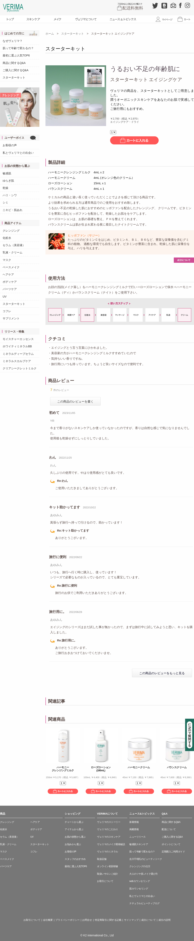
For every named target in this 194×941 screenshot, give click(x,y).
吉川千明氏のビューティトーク (145, 859)
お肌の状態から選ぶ (75, 836)
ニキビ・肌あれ (12, 210)
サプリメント (11, 318)
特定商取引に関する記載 (108, 920)
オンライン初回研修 (107, 866)
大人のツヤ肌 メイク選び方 (143, 873)
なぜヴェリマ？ (12, 40)
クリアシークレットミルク (20, 368)
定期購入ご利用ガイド (173, 851)
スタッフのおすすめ (75, 859)
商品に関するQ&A (14, 63)
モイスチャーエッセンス (18, 339)
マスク (7, 260)
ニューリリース (137, 836)
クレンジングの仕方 (139, 866)
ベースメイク (11, 267)
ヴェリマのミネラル (107, 851)
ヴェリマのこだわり (107, 829)
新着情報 (134, 822)
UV (4, 296)
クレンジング (11, 230)
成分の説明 (164, 920)
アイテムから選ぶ (74, 829)
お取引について (105, 881)
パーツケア (10, 289)
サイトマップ (131, 920)
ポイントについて (171, 844)
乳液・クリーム (12, 252)
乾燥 (5, 188)
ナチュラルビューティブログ (144, 903)
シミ (5, 202)
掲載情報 (134, 829)
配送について (169, 829)
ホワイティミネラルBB (17, 346)
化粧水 (7, 237)
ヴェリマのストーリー (108, 822)
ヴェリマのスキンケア (108, 836)
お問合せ (87, 920)
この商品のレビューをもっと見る (162, 673)
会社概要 (48, 920)
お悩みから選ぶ (73, 844)
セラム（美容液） (14, 245)
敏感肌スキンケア (138, 844)
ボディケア (10, 281)
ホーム (49, 33)
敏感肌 (7, 173)
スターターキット (14, 77)
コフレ (7, 311)
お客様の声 (10, 145)
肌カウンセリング (138, 888)
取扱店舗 (101, 859)
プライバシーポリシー (67, 920)
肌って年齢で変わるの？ (18, 48)
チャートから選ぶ (74, 822)
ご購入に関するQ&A (15, 70)
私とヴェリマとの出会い (18, 152)
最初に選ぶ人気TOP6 (16, 55)
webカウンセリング (139, 881)
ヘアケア (8, 274)
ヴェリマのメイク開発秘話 (111, 844)
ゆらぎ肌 (8, 180)
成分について (148, 920)
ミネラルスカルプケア (17, 361)
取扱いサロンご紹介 (107, 873)
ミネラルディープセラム (18, 353)
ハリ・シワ (10, 195)
